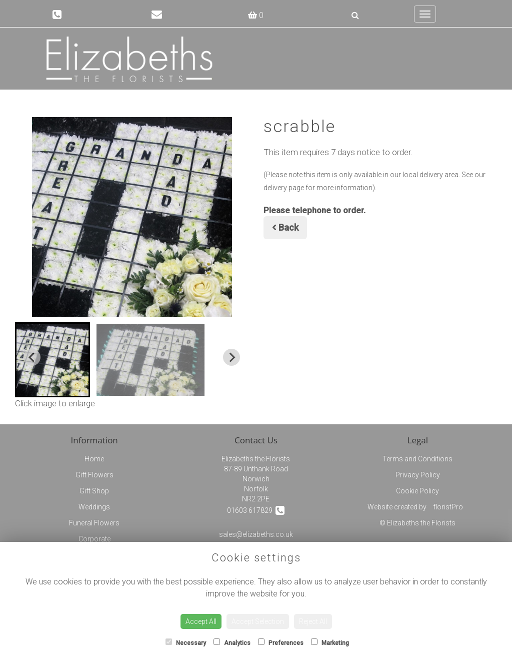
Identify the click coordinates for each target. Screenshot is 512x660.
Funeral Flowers (94, 523)
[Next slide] (231, 357)
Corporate (94, 539)
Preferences (281, 642)
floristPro (448, 507)
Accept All (201, 621)
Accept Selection (258, 621)
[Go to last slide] (32, 357)
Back (285, 227)
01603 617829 (255, 510)
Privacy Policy (418, 475)
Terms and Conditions (417, 459)
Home (94, 459)
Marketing (330, 642)
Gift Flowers (95, 475)
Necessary (186, 642)
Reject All (313, 621)
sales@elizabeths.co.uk (256, 534)
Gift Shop (94, 491)
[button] (52, 359)
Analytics (232, 642)
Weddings (94, 507)
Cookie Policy (417, 491)
